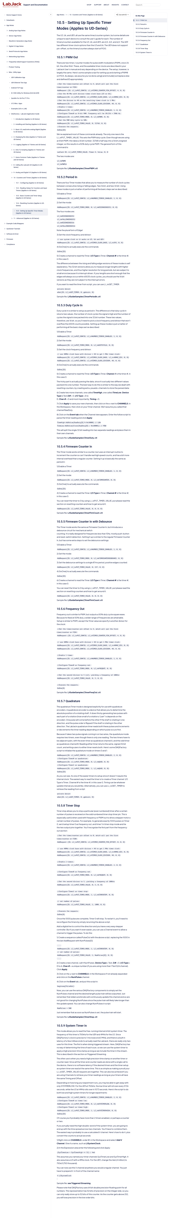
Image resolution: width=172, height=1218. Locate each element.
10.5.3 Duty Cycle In (142, 28)
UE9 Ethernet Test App (19, 83)
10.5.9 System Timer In (144, 52)
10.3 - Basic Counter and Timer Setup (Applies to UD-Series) (29, 197)
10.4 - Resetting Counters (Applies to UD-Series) (30, 204)
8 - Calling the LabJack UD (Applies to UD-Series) (28, 166)
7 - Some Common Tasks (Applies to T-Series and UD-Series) (29, 158)
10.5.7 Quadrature (142, 44)
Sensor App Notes (15, 36)
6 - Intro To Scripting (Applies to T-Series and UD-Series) (29, 151)
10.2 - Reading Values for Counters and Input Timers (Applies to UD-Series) (31, 189)
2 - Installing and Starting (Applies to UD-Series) (30, 124)
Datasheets (10, 20)
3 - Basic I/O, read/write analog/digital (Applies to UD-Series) (30, 131)
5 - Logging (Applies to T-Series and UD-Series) (30, 145)
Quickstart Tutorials (13, 229)
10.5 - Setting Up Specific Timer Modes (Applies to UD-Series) (29, 212)
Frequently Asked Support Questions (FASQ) (24, 62)
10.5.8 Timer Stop (142, 48)
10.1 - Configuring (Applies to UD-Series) (30, 183)
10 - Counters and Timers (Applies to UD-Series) (30, 178)
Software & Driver (13, 234)
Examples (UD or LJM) (19, 109)
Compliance (11, 244)
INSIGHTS (115, 5)
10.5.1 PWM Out (141, 20)
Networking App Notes (17, 56)
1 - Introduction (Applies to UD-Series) (27, 119)
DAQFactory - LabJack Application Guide (25, 114)
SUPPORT (97, 5)
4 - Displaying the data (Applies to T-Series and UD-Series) (30, 138)
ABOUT (106, 5)
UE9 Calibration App (18, 77)
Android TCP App (17, 88)
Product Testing (14, 67)
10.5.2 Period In (141, 24)
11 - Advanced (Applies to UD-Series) (26, 218)
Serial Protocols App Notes (18, 51)
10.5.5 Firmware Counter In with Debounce (150, 36)
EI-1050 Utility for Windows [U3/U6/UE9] (25, 93)
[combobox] (148, 4)
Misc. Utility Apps (15, 72)
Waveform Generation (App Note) (20, 41)
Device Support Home (14, 15)
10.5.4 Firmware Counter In (145, 32)
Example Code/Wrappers (15, 223)
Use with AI (122, 15)
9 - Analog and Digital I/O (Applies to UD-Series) (30, 172)
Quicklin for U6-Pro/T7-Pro (20, 98)
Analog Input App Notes (17, 30)
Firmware (10, 239)
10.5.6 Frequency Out (143, 40)
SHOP (89, 5)
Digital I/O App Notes (16, 46)
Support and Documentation (35, 5)
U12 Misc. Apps (16, 103)
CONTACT (125, 5)
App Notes (10, 25)
